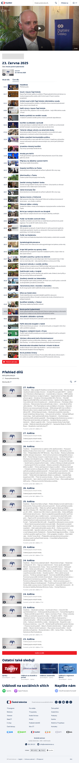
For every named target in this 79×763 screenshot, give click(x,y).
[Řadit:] (75, 381)
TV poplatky (33, 712)
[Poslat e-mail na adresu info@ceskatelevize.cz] (45, 744)
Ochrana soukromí (29, 759)
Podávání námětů (34, 723)
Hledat (55, 3)
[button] (39, 28)
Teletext (9, 715)
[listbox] (42, 750)
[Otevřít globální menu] (75, 3)
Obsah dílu (6, 80)
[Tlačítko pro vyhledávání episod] (71, 381)
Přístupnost (40, 759)
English (20, 759)
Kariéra (53, 719)
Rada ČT (9, 719)
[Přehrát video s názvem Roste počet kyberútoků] (39, 28)
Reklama (9, 712)
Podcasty (54, 715)
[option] (34, 750)
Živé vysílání (55, 708)
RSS (71, 759)
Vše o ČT (31, 726)
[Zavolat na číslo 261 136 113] (30, 744)
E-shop (9, 723)
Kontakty (54, 726)
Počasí (31, 719)
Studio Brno (55, 712)
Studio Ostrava (33, 715)
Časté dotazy (11, 726)
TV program (10, 708)
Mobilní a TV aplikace (57, 723)
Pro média (32, 708)
